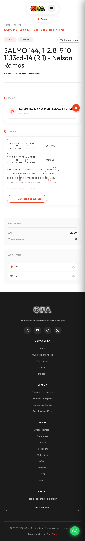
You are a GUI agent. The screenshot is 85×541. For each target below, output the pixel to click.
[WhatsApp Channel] (58, 330)
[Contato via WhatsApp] (75, 531)
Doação (42, 373)
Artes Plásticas (42, 429)
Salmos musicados (42, 392)
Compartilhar (69, 40)
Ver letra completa (27, 198)
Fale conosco (42, 507)
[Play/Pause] (76, 108)
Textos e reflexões (43, 404)
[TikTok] (47, 330)
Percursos (42, 361)
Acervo (17, 24)
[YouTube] (37, 330)
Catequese (42, 436)
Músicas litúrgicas (42, 398)
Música (42, 461)
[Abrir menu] (51, 8)
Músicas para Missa (42, 354)
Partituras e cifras (42, 411)
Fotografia (42, 448)
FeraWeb (52, 534)
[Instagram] (27, 330)
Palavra (42, 467)
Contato (42, 367)
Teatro (42, 480)
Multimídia (42, 455)
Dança (42, 442)
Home (7, 24)
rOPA (42, 474)
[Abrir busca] (42, 19)
